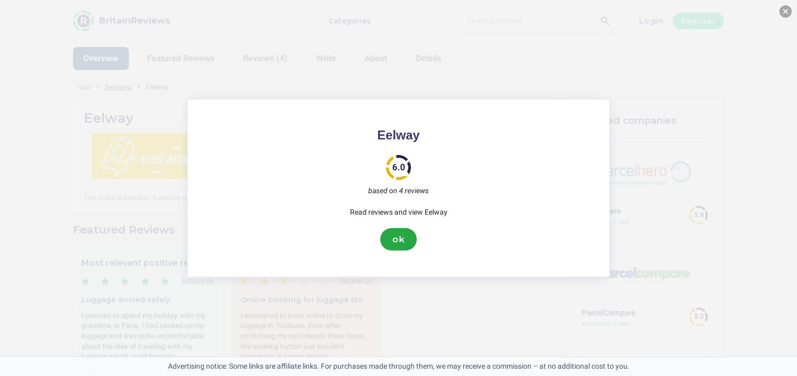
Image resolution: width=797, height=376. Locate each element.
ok (398, 239)
